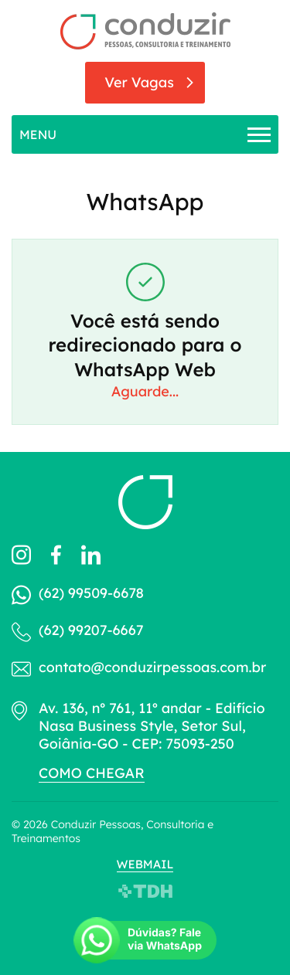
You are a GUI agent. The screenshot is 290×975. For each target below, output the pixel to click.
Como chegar (92, 773)
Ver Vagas (139, 82)
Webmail (145, 864)
